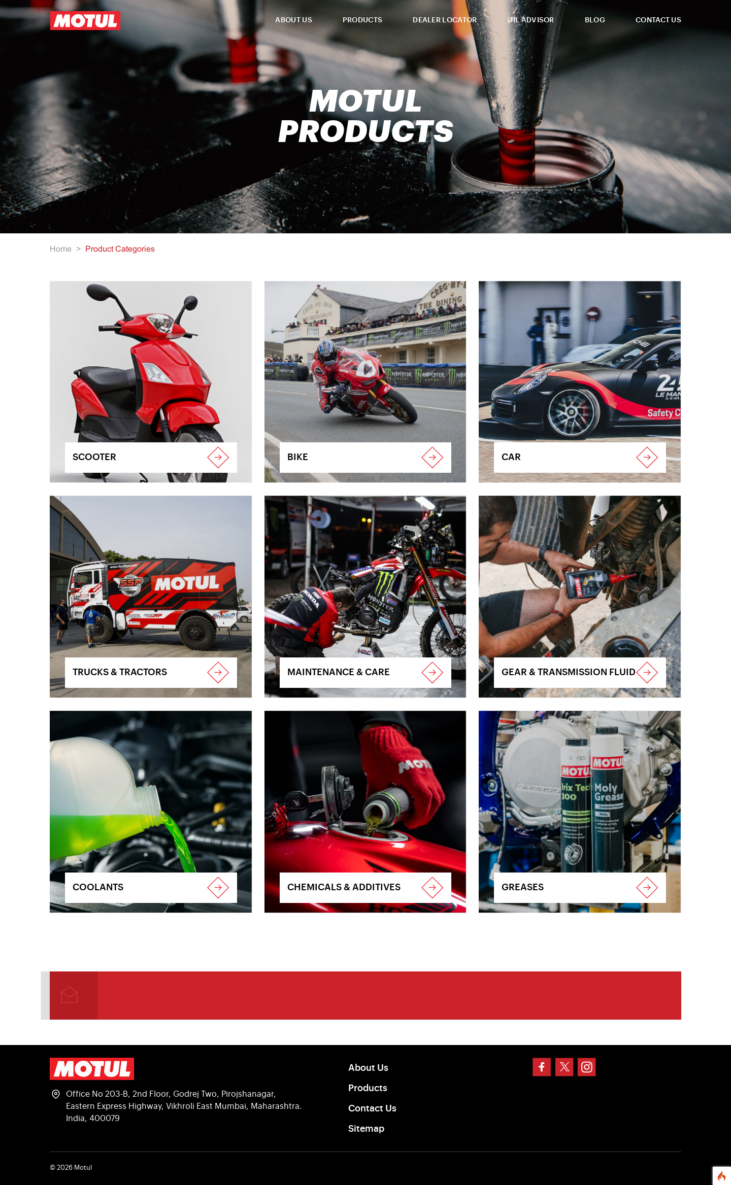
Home (61, 249)
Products (367, 1088)
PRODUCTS (362, 20)
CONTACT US (658, 20)
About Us (368, 1067)
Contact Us (372, 1108)
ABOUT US (293, 20)
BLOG (595, 20)
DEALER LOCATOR (445, 20)
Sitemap (366, 1128)
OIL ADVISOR (530, 20)
